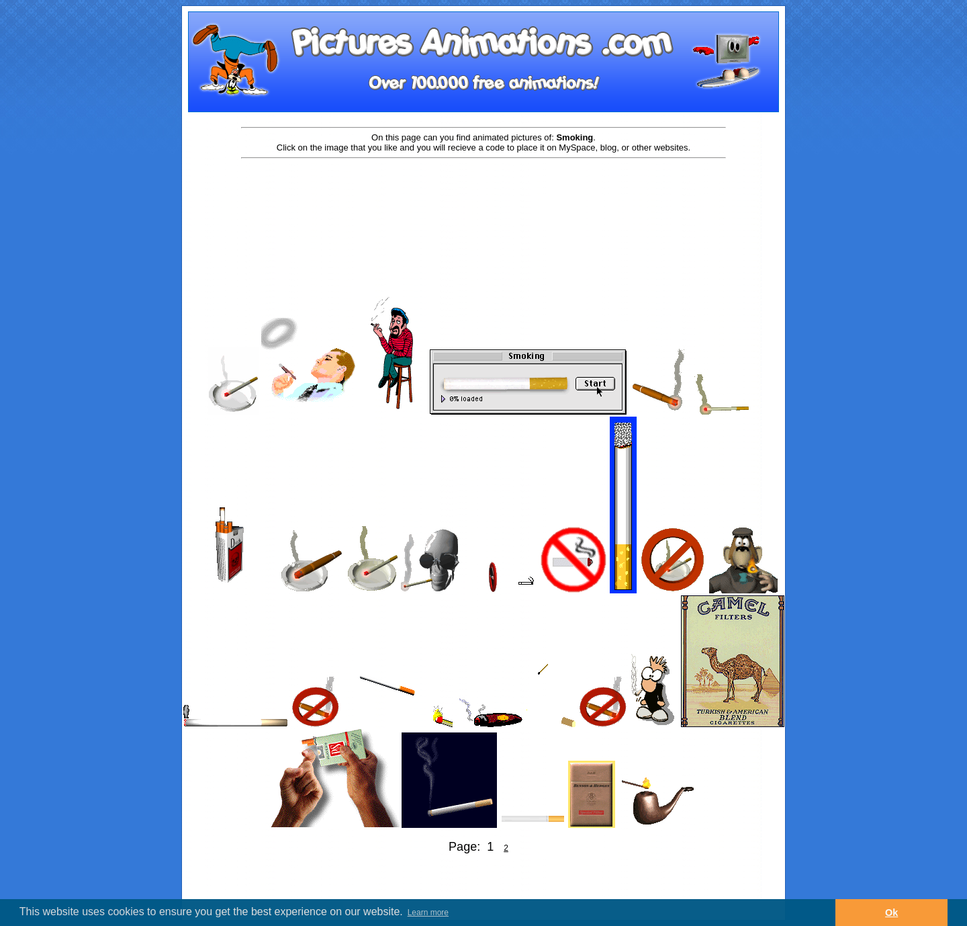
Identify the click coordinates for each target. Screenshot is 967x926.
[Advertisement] (483, 203)
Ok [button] (891, 912)
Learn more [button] (428, 912)
